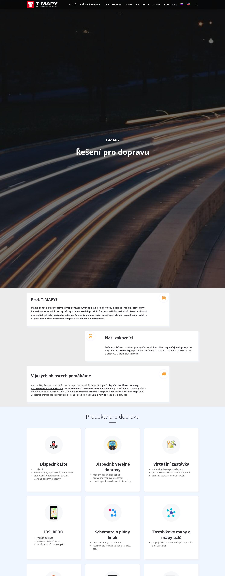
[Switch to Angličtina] (188, 4)
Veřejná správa (90, 4)
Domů (72, 4)
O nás (156, 4)
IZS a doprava (113, 4)
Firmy (128, 4)
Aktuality (142, 4)
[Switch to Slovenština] (182, 4)
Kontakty (170, 4)
